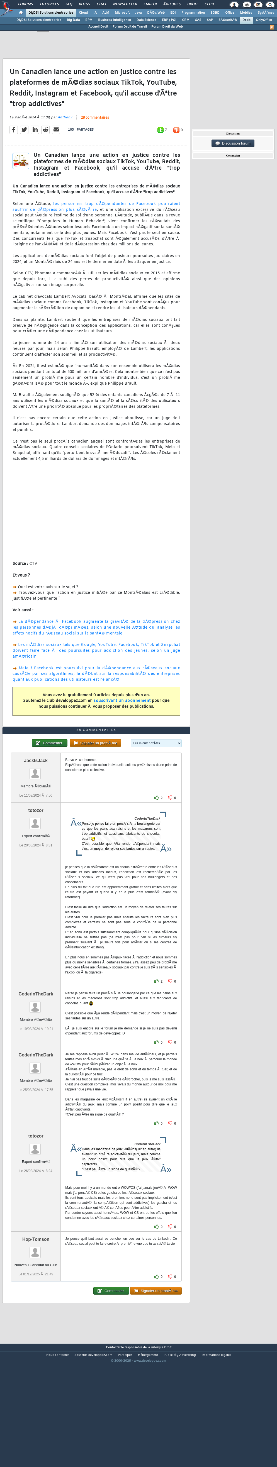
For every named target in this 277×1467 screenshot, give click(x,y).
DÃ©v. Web (156, 13)
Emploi (150, 4)
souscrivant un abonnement (122, 717)
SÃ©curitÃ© (227, 20)
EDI (173, 13)
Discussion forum (233, 143)
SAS (198, 20)
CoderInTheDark (35, 1042)
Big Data (73, 20)
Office (229, 13)
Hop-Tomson (35, 1288)
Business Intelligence (114, 20)
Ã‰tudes (172, 4)
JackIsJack (36, 809)
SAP (210, 20)
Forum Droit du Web (167, 27)
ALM (105, 13)
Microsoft (122, 13)
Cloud (83, 13)
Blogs (84, 4)
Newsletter (125, 4)
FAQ (69, 4)
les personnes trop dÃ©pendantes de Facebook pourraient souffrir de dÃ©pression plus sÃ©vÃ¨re (96, 223)
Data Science (146, 20)
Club (209, 4)
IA (95, 13)
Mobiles (246, 13)
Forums (25, 4)
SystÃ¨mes (266, 13)
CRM (185, 20)
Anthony (64, 133)
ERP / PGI (169, 20)
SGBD (215, 13)
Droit (192, 4)
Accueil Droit (98, 27)
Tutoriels (49, 4)
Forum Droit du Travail (130, 27)
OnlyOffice (264, 20)
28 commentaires (95, 134)
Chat (101, 4)
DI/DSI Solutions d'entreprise (50, 13)
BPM (89, 20)
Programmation (193, 13)
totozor (35, 859)
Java (138, 13)
